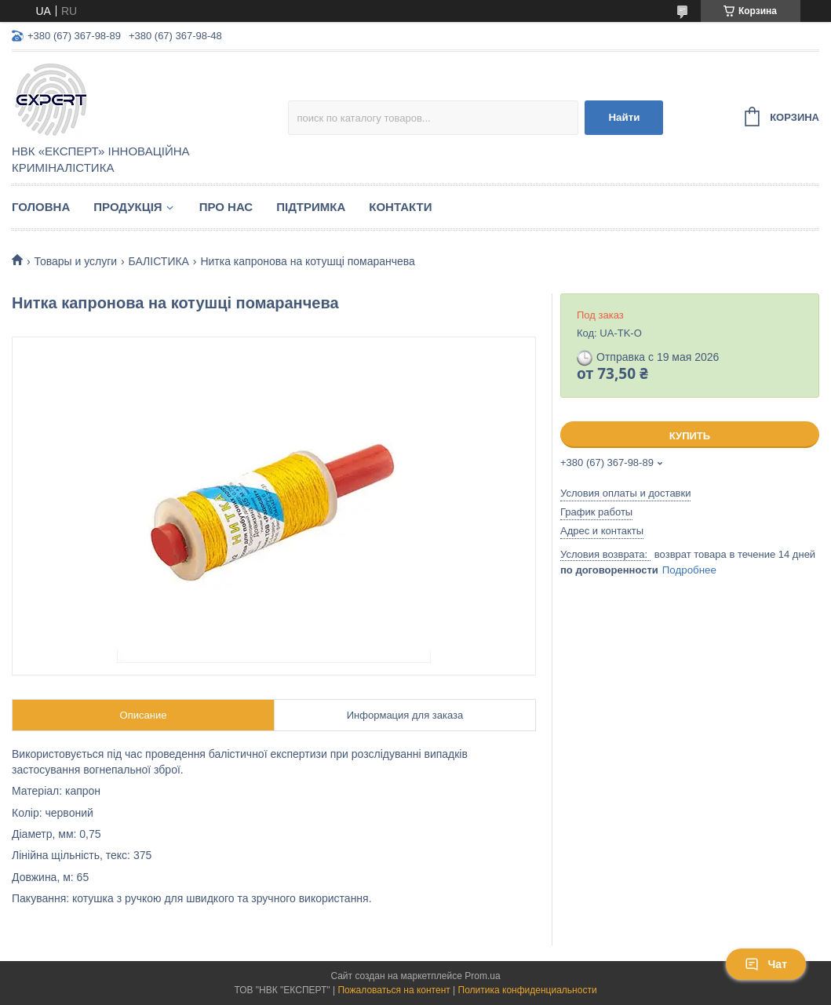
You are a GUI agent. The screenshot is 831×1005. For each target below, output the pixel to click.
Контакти (400, 207)
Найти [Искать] (624, 117)
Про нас (226, 207)
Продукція (127, 207)
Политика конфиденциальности (527, 990)
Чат (766, 964)
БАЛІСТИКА (159, 261)
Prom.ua (482, 975)
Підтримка (310, 207)
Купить (689, 436)
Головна (41, 207)
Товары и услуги (75, 261)
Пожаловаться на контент (393, 990)
